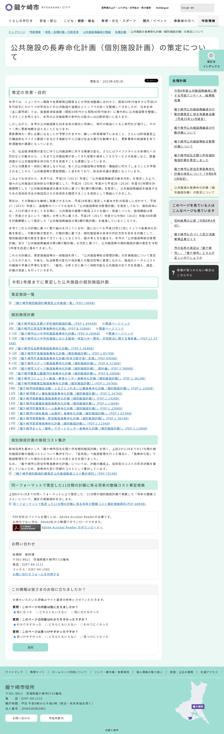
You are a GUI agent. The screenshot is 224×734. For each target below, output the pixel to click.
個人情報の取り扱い (150, 672)
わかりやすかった (29, 624)
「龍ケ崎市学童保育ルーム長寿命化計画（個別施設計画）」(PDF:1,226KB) (70, 408)
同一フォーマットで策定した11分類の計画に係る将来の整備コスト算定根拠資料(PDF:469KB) (79, 504)
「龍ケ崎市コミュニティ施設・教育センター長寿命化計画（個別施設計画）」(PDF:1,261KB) (80, 378)
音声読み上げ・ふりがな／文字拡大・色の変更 (126, 7)
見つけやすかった (29, 636)
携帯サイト (37, 672)
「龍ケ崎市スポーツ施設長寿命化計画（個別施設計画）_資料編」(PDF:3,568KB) (76, 368)
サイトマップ (14, 672)
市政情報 (208, 20)
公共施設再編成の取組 (97, 32)
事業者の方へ (184, 20)
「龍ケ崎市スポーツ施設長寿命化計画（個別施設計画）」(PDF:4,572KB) (69, 363)
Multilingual (162, 7)
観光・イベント (155, 20)
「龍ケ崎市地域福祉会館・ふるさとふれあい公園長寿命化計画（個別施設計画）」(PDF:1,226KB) (85, 388)
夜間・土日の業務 (181, 672)
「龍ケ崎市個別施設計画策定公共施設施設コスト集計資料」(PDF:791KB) (65, 473)
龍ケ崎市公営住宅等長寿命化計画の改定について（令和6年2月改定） (195, 174)
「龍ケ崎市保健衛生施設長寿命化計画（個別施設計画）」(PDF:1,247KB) (66, 383)
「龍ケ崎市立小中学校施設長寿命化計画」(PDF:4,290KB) (59, 333)
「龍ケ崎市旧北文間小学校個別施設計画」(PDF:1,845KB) (56, 323)
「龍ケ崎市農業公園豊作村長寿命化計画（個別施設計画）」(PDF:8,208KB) (68, 373)
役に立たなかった (86, 612)
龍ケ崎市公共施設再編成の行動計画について (194, 130)
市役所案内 (56, 718)
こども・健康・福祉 (79, 20)
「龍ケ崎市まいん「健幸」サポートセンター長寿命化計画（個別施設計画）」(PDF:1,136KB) (82, 428)
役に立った (24, 612)
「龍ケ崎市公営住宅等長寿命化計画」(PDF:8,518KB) (53, 328)
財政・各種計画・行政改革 (62, 32)
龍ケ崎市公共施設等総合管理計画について (194, 143)
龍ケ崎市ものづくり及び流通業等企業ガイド (194, 236)
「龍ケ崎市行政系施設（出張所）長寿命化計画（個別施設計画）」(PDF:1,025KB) (74, 413)
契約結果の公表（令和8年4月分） (194, 222)
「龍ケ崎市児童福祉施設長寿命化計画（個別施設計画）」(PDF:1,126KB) (68, 403)
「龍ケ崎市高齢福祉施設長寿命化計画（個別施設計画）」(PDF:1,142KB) (68, 398)
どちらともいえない (53, 612)
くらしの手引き (21, 20)
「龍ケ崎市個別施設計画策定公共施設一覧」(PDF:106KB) (54, 303)
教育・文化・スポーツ (119, 20)
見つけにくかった (96, 636)
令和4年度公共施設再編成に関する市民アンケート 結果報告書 (195, 95)
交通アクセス (209, 672)
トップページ (17, 32)
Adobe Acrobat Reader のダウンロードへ (58, 527)
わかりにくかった (96, 624)
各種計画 (120, 32)
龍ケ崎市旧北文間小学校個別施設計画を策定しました (194, 157)
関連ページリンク (117, 323)
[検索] (193, 8)
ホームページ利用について (69, 672)
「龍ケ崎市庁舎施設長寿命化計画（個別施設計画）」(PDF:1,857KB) (66, 353)
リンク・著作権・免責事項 (111, 672)
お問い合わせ (21, 718)
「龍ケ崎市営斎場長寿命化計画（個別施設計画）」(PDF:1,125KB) (63, 423)
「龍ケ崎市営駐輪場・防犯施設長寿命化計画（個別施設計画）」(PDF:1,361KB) (73, 418)
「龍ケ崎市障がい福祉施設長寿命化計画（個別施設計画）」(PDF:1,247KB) (70, 393)
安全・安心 (48, 20)
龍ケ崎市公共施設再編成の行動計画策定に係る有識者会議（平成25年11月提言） (194, 114)
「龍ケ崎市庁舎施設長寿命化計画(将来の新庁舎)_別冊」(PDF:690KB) (68, 358)
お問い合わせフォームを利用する (36, 574)
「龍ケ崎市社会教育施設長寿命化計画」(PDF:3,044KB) (54, 348)
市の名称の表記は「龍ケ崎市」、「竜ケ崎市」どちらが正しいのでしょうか (194, 253)
